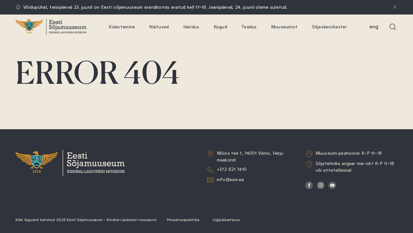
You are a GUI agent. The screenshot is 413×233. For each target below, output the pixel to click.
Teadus (249, 27)
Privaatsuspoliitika (183, 219)
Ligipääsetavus (226, 219)
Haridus (191, 27)
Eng (373, 26)
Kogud (220, 27)
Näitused (159, 27)
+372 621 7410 (232, 169)
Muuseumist (284, 27)
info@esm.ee (230, 179)
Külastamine (122, 27)
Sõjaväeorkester (329, 27)
